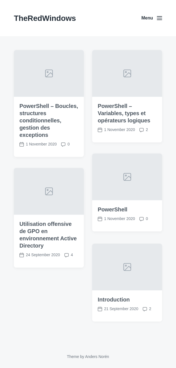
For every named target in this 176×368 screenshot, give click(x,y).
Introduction (114, 305)
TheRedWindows (45, 18)
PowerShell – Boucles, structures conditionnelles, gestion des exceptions (48, 120)
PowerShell (112, 209)
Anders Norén (97, 356)
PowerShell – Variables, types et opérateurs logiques (124, 113)
